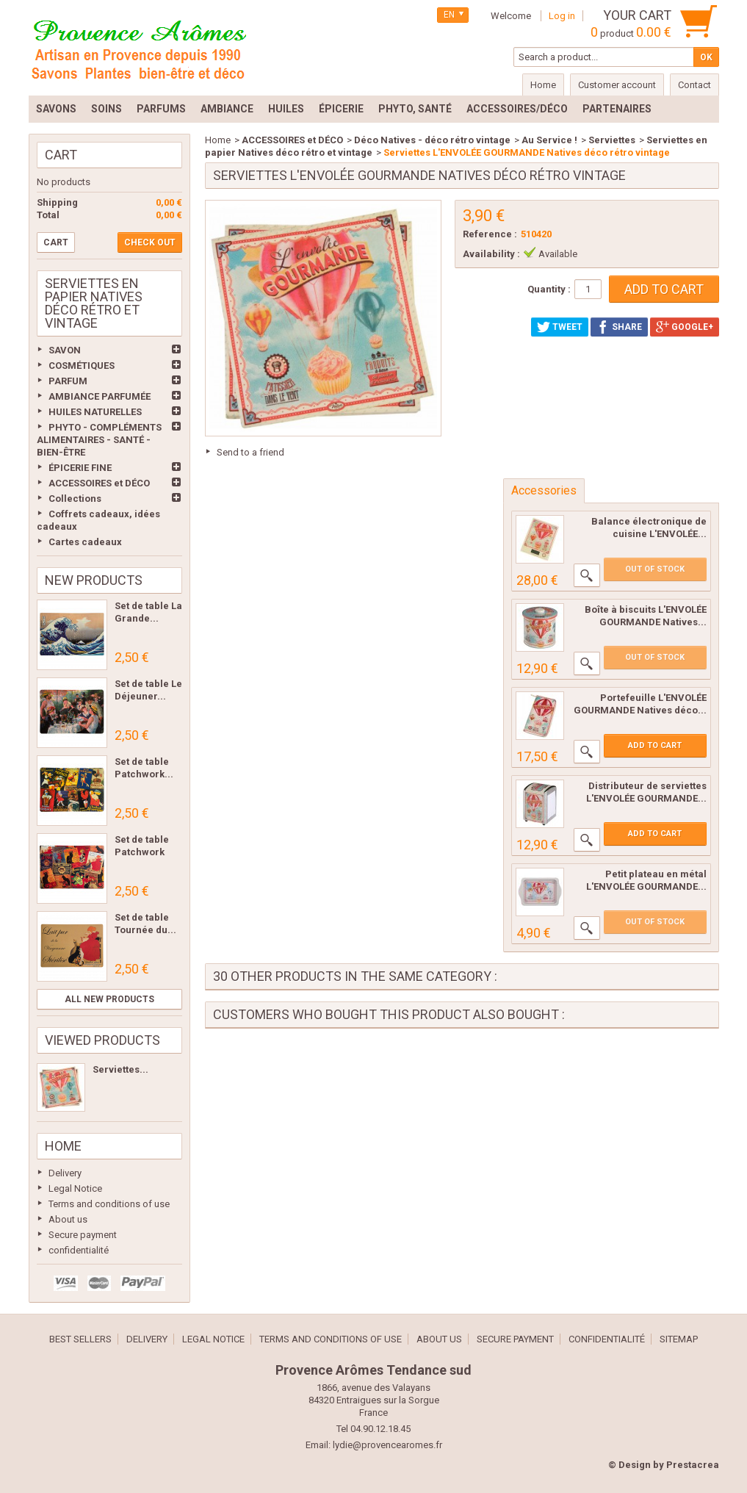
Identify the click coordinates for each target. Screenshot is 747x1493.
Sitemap (679, 1339)
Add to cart (655, 745)
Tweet (559, 327)
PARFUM (67, 380)
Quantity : (549, 289)
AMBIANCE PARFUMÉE (99, 396)
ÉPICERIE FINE (80, 467)
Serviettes (611, 139)
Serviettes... (120, 1069)
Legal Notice (75, 1188)
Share (619, 327)
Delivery (65, 1173)
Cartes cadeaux (85, 541)
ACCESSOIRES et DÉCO (99, 483)
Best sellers (80, 1339)
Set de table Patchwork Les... (142, 852)
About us (67, 1219)
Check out (150, 242)
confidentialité (78, 1250)
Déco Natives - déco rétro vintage (432, 139)
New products (93, 580)
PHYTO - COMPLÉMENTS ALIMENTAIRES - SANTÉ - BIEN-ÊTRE (99, 440)
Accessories (544, 490)
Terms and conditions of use (109, 1203)
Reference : (490, 234)
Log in (562, 15)
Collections (74, 498)
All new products (109, 999)
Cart (61, 154)
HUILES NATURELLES (95, 411)
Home (63, 1146)
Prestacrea (692, 1464)
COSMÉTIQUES (81, 365)
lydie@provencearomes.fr (387, 1444)
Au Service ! (549, 139)
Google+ (684, 327)
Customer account (617, 84)
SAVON (64, 350)
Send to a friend (250, 452)
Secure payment (82, 1234)
